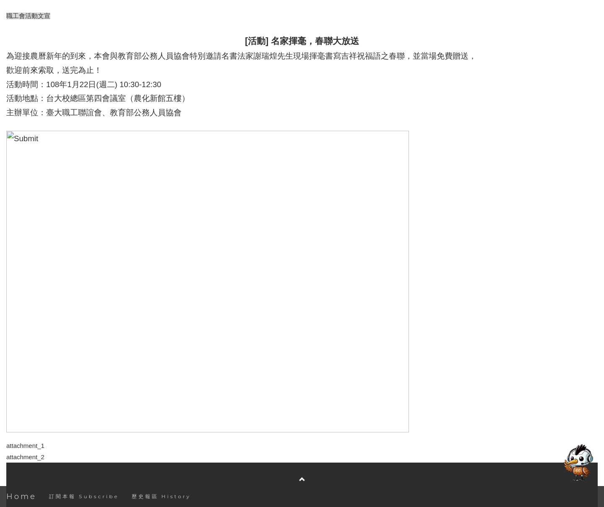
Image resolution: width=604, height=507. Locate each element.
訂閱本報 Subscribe (84, 496)
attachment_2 (25, 456)
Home (21, 496)
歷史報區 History (161, 496)
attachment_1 (25, 445)
